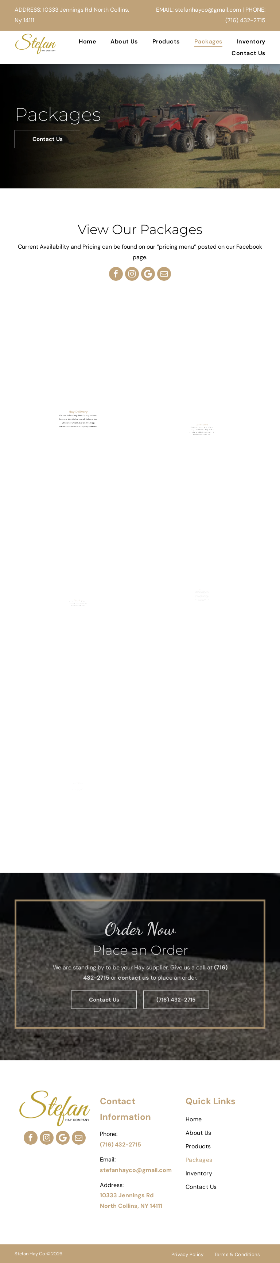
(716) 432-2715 (245, 20)
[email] (164, 274)
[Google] (148, 274)
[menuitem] (80, 41)
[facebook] (116, 274)
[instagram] (132, 274)
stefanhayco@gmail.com (208, 10)
